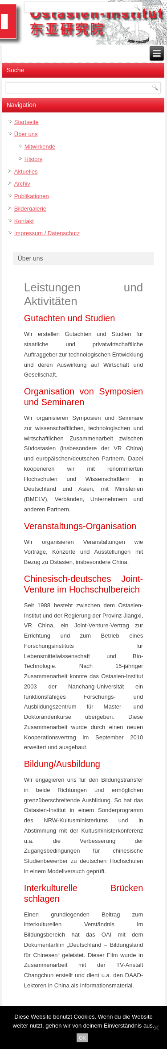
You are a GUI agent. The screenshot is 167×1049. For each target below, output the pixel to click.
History (33, 159)
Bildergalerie (30, 208)
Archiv (22, 183)
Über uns (26, 134)
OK (82, 1038)
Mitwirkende (39, 146)
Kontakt (24, 221)
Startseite (26, 122)
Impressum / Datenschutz (47, 233)
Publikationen (31, 196)
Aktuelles (26, 171)
